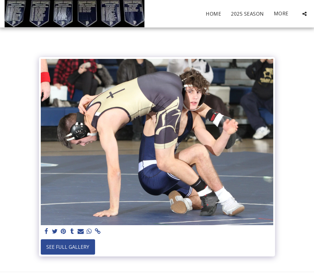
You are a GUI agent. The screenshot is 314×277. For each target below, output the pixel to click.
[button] (304, 13)
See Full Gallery (67, 247)
